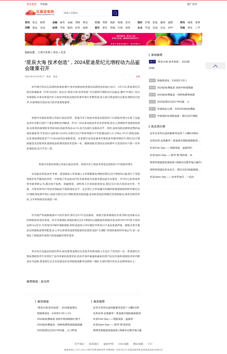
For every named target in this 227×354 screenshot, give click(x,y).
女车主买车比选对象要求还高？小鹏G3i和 (116, 307)
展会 (34, 27)
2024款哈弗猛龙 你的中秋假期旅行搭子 (59, 319)
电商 (85, 27)
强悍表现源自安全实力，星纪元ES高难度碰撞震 (176, 169)
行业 (97, 22)
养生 (190, 27)
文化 (162, 27)
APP (170, 27)
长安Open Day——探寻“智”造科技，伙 (171, 155)
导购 (112, 27)
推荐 (42, 22)
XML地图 (123, 344)
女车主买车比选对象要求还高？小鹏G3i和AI (174, 133)
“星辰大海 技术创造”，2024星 (173, 61)
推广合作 (193, 5)
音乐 (127, 22)
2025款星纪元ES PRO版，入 (173, 101)
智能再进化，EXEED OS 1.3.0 (54, 313)
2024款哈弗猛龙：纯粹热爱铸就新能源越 (59, 324)
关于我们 (79, 344)
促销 (54, 27)
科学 (77, 27)
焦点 (34, 22)
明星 (105, 22)
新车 (97, 27)
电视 (120, 22)
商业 (85, 22)
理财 (77, 22)
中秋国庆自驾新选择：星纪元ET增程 (177, 115)
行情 (120, 27)
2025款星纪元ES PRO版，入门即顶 (57, 330)
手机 (62, 27)
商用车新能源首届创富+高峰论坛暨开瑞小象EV (176, 162)
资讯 (27, 22)
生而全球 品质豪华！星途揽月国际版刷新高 (117, 313)
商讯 (182, 22)
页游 (155, 27)
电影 (112, 22)
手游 (147, 27)
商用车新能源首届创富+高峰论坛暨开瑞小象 (117, 330)
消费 (27, 27)
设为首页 (32, 4)
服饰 (162, 22)
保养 (127, 27)
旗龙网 (45, 281)
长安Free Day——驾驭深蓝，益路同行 (171, 147)
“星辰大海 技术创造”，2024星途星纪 (57, 307)
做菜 (190, 22)
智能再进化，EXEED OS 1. (172, 80)
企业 (139, 27)
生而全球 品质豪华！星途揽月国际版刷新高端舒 (176, 140)
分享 (138, 76)
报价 (139, 22)
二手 (197, 27)
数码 (70, 27)
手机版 (44, 4)
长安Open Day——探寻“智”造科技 (112, 324)
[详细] (151, 68)
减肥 (170, 22)
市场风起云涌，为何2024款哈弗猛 (176, 108)
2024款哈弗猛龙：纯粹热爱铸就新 (176, 94)
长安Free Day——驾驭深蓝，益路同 (113, 319)
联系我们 (94, 344)
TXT (150, 344)
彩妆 (155, 22)
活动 (42, 27)
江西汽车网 (44, 52)
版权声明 (109, 344)
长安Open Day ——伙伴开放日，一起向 (172, 176)
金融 (54, 22)
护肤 (147, 22)
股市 (62, 22)
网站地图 (138, 344)
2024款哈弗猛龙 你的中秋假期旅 (175, 87)
